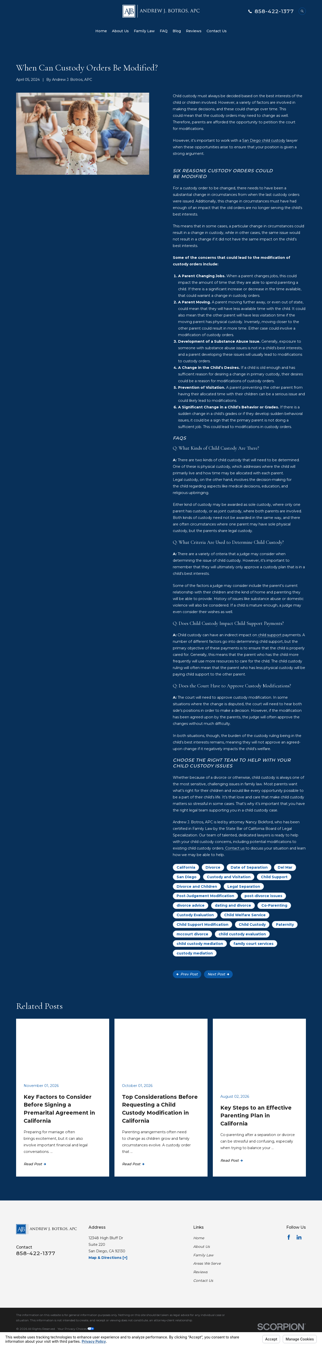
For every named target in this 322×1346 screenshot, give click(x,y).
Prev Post (187, 974)
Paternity (285, 924)
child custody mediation (200, 943)
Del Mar (285, 867)
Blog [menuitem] (177, 31)
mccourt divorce (192, 934)
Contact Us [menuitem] (217, 31)
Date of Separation (249, 867)
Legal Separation (243, 886)
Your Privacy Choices (76, 1329)
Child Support (274, 877)
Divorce (213, 867)
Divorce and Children (197, 886)
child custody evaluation (242, 934)
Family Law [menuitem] (144, 31)
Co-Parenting (274, 905)
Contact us (234, 848)
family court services (253, 943)
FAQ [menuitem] (164, 31)
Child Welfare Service (245, 915)
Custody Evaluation (195, 915)
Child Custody (252, 924)
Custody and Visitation (229, 877)
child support (269, 635)
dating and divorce (233, 905)
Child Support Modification (202, 924)
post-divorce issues (263, 896)
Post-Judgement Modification (205, 896)
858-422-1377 (274, 11)
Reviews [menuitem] (194, 31)
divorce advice (191, 905)
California (186, 867)
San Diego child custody (263, 140)
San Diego (186, 877)
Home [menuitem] (101, 31)
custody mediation (195, 953)
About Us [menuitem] (120, 31)
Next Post (218, 974)
